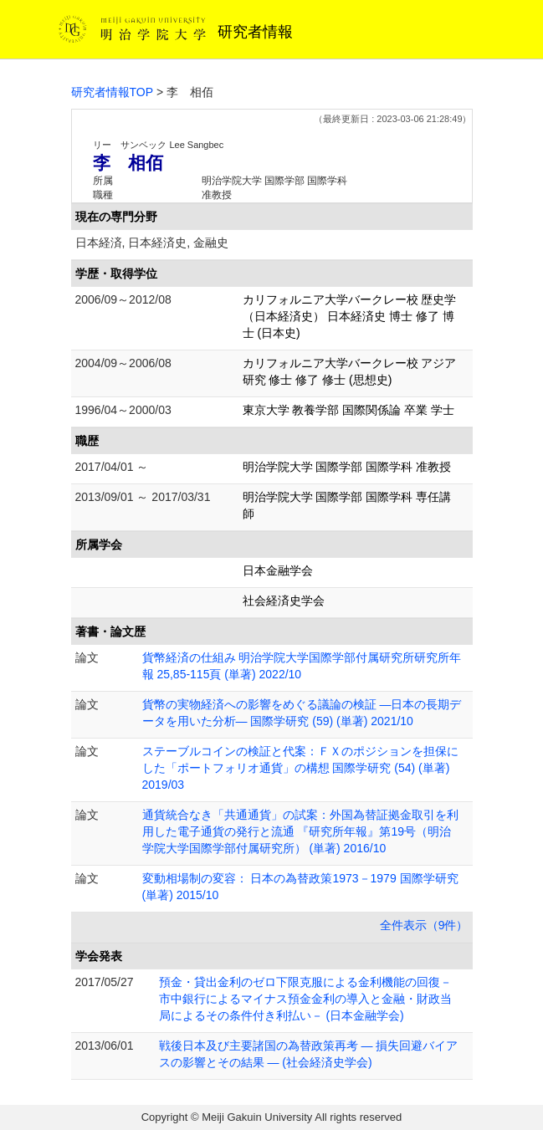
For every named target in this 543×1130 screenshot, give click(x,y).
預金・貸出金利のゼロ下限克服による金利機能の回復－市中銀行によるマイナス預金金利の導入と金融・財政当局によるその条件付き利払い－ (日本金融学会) (305, 998)
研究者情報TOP (112, 92)
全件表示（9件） (424, 925)
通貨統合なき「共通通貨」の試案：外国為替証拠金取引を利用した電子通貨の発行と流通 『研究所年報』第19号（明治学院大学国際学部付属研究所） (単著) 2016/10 (300, 831)
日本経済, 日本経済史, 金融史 (152, 242)
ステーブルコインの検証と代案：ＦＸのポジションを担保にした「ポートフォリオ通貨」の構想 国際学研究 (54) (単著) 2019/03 (300, 767)
